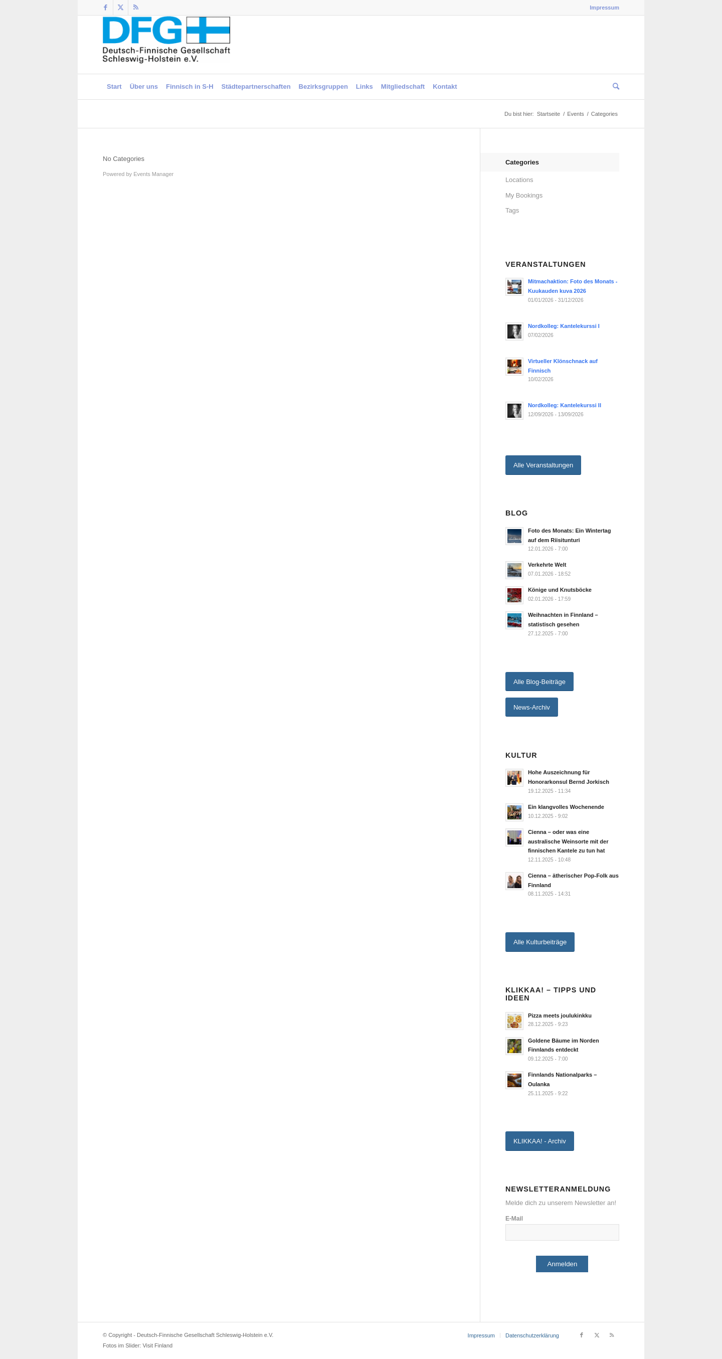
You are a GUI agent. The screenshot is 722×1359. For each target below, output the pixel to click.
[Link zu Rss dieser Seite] (135, 7)
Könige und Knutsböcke (560, 590)
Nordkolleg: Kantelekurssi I (564, 326)
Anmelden (562, 1264)
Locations (519, 180)
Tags (512, 210)
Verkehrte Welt (547, 565)
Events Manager (153, 174)
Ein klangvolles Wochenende (566, 807)
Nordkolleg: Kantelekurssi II (564, 405)
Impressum (604, 8)
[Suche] (614, 86)
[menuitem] (602, 7)
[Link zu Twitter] (120, 7)
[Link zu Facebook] (105, 7)
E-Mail (514, 1218)
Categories (522, 162)
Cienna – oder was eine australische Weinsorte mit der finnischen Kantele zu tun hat (568, 841)
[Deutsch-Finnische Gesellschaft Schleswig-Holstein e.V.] (166, 45)
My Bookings (524, 195)
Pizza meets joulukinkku (560, 1015)
